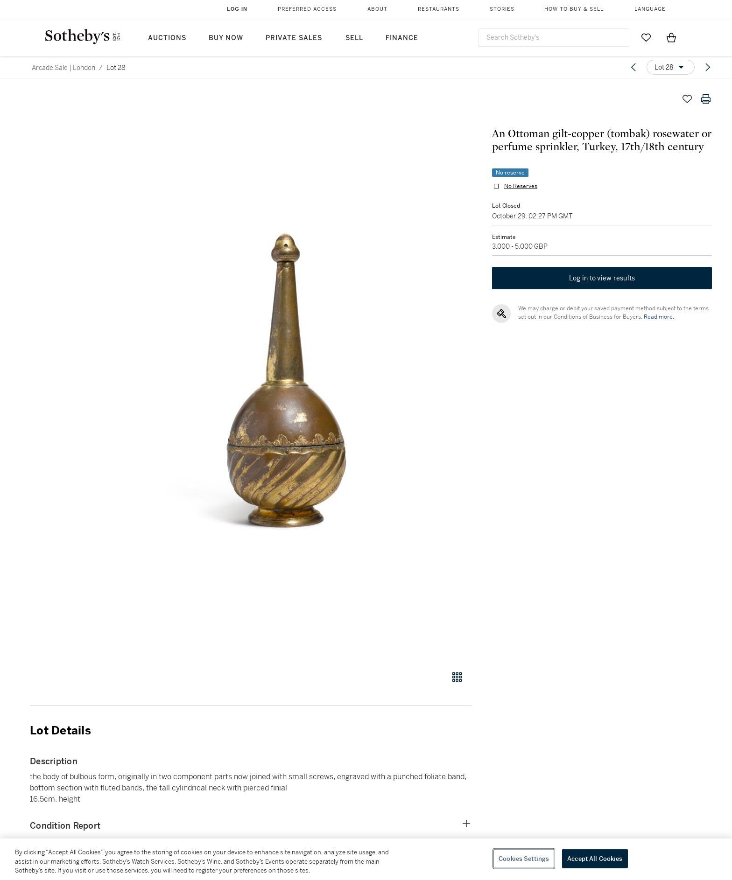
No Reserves (519, 187)
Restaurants (438, 9)
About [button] (377, 9)
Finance (402, 38)
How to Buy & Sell (574, 9)
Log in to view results (602, 281)
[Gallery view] (457, 677)
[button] (286, 375)
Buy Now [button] (226, 38)
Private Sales (294, 38)
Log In (237, 9)
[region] (366, 859)
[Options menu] (671, 67)
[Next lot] (707, 67)
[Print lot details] (705, 98)
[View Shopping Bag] (671, 37)
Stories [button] (502, 9)
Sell (354, 38)
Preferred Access (307, 9)
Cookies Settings (524, 858)
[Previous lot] (633, 67)
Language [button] (650, 9)
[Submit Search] (619, 37)
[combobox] (554, 37)
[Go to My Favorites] (646, 37)
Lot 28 (116, 67)
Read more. (657, 319)
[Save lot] (687, 98)
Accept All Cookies (594, 858)
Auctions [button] (167, 38)
